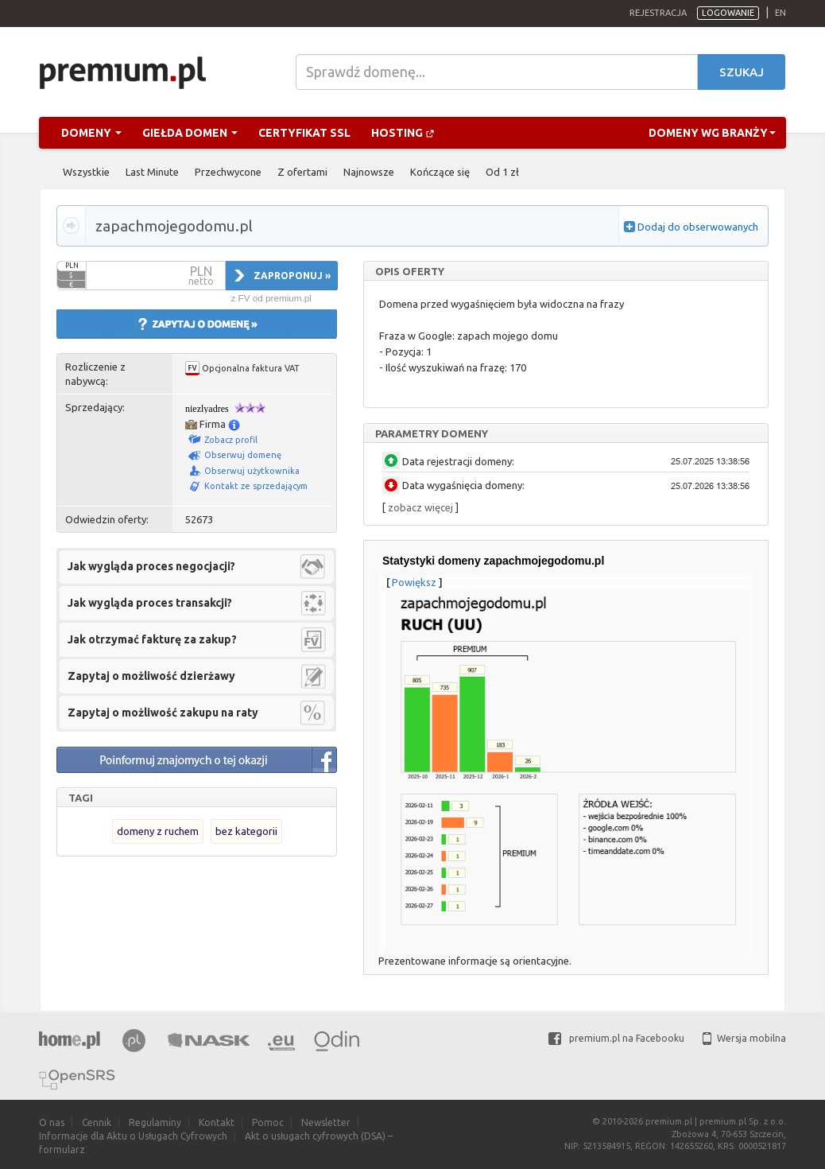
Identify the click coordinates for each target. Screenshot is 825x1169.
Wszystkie (86, 171)
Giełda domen (190, 132)
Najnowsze (368, 171)
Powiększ (414, 582)
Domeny (91, 132)
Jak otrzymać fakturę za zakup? (152, 639)
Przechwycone (228, 171)
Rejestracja (658, 12)
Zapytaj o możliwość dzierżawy (151, 676)
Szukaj (741, 72)
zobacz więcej (420, 507)
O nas (51, 1122)
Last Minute (152, 171)
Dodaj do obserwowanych (697, 226)
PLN (72, 266)
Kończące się (440, 171)
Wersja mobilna (744, 1038)
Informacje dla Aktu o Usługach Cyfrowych (133, 1136)
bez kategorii (246, 831)
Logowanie (728, 12)
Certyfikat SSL (304, 132)
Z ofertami (302, 171)
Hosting (403, 132)
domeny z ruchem (158, 831)
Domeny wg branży (712, 132)
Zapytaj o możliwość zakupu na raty (163, 712)
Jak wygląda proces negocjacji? (151, 566)
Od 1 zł (502, 171)
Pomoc (268, 1122)
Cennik (96, 1122)
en (780, 12)
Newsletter (326, 1122)
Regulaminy (155, 1122)
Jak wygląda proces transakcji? (150, 602)
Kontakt (216, 1122)
